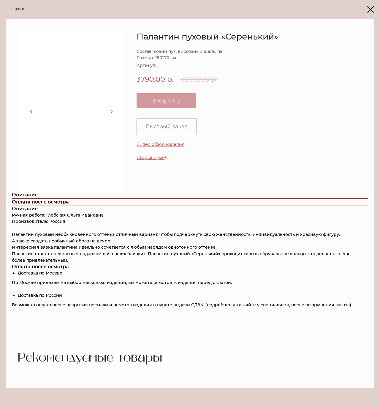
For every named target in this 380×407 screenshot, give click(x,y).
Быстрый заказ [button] (167, 126)
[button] (152, 157)
